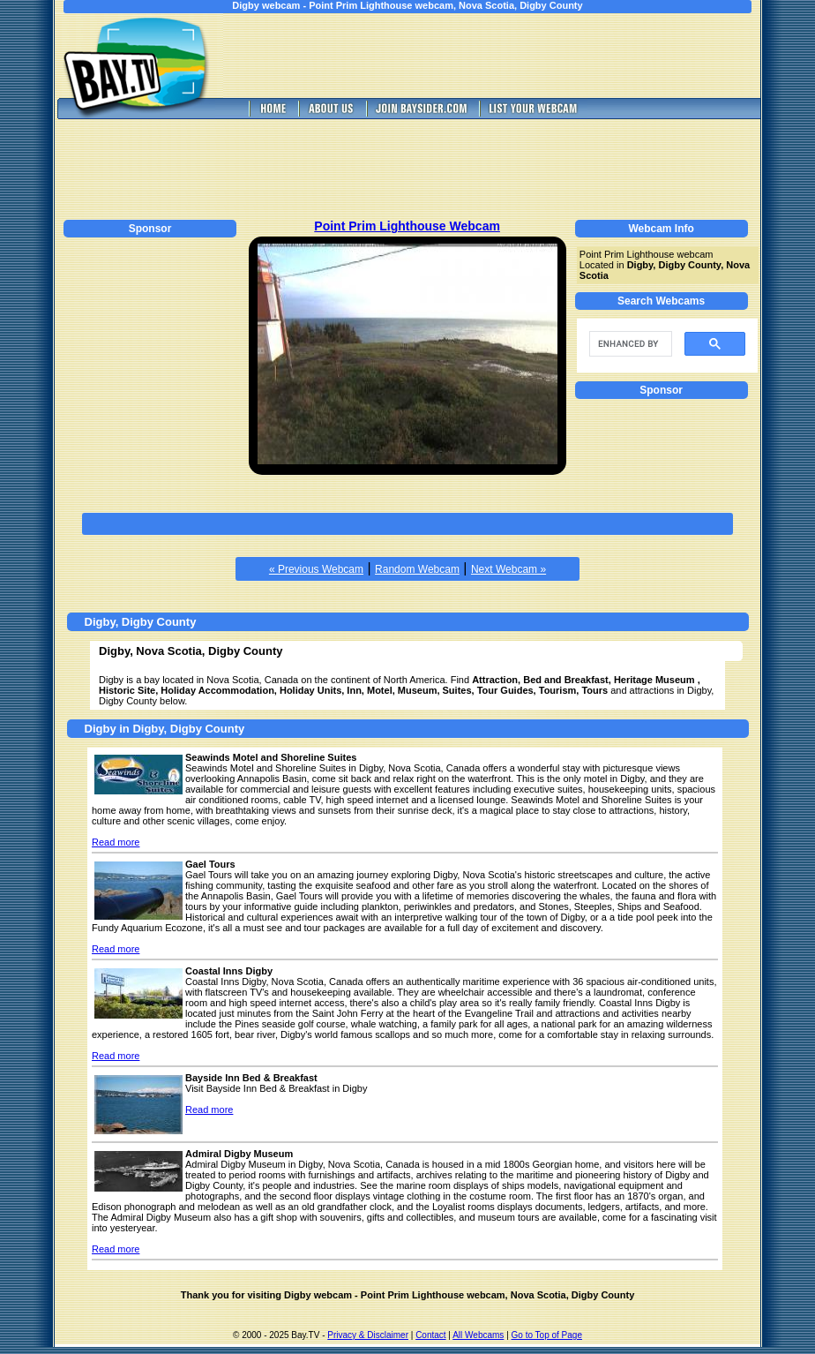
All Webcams (478, 1335)
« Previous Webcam (316, 569)
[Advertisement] (504, 55)
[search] (629, 344)
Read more (115, 842)
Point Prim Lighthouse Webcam (407, 226)
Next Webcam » (508, 569)
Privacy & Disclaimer (367, 1335)
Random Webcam (417, 569)
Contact (430, 1335)
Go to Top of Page (547, 1335)
